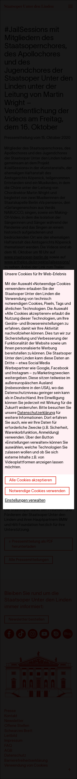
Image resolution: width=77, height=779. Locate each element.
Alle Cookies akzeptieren (30, 480)
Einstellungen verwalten (25, 500)
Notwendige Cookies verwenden (37, 491)
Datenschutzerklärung (36, 412)
